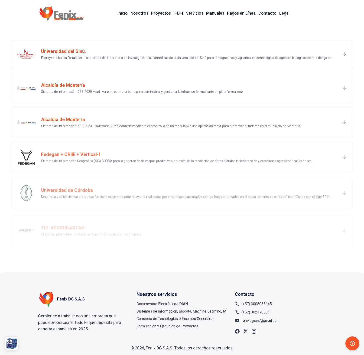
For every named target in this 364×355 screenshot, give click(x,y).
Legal (284, 13)
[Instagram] (254, 331)
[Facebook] (237, 331)
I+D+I (178, 13)
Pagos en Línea (241, 13)
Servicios (194, 13)
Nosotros (139, 13)
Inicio (122, 13)
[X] (245, 331)
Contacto (267, 13)
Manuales (215, 13)
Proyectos (161, 13)
